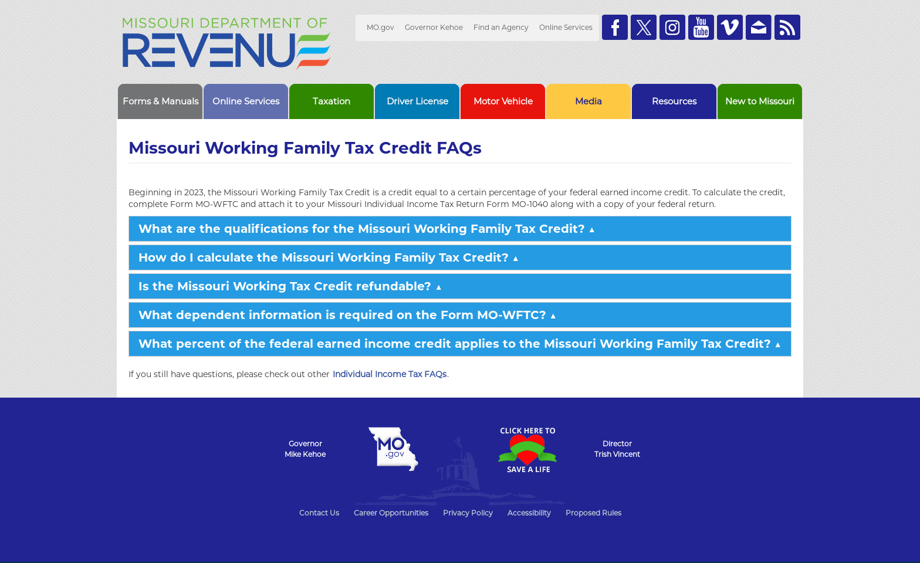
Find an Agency (501, 27)
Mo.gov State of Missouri (393, 449)
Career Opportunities (391, 512)
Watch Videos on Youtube (701, 27)
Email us (759, 27)
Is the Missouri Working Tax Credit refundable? (286, 286)
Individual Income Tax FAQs (390, 374)
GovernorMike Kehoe (305, 449)
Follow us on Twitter (644, 27)
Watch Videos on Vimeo (730, 27)
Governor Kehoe (434, 27)
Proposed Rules (593, 512)
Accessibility (529, 512)
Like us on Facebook (615, 27)
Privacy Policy (468, 512)
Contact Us (319, 512)
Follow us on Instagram (672, 27)
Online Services (566, 27)
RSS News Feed (787, 27)
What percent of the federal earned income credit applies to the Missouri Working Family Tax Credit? (454, 344)
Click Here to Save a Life (527, 450)
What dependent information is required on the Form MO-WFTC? (342, 315)
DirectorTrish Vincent (617, 449)
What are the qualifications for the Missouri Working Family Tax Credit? (361, 229)
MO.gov (380, 27)
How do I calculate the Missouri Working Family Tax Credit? (323, 257)
